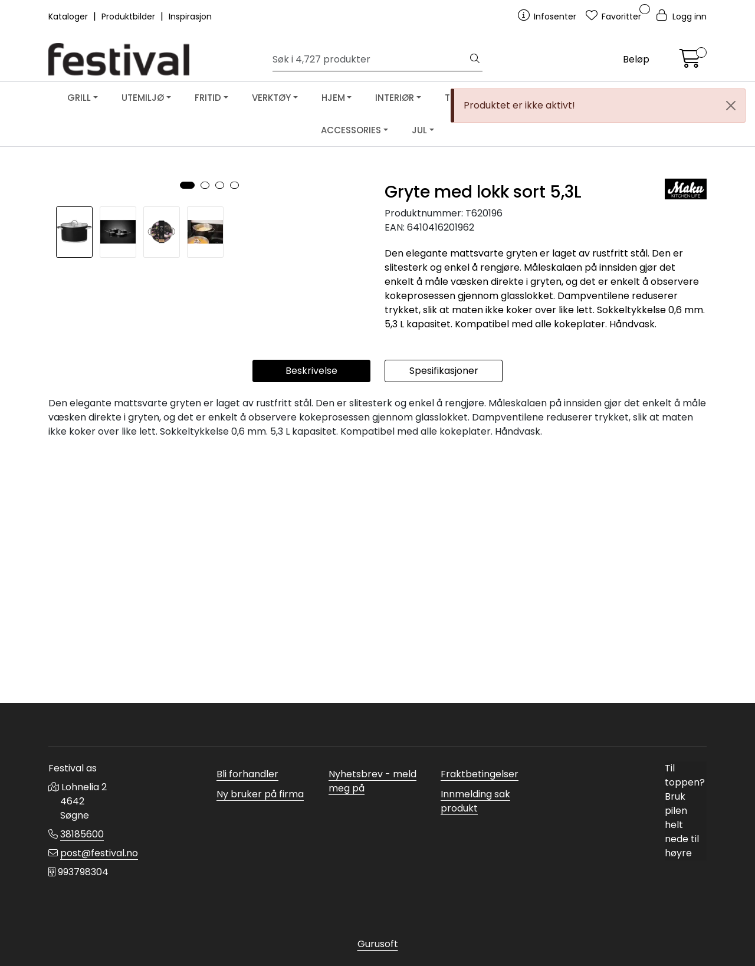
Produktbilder (129, 16)
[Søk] (370, 59)
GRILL (79, 97)
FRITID (208, 97)
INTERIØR (394, 97)
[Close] (731, 105)
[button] (187, 505)
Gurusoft (377, 944)
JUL (419, 130)
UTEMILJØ (143, 97)
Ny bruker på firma (260, 794)
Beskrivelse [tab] (311, 620)
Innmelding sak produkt (475, 801)
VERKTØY (271, 97)
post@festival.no (99, 853)
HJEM (333, 97)
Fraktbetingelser (479, 774)
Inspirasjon (190, 16)
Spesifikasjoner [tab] (443, 620)
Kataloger (69, 16)
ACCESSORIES (351, 130)
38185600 (82, 834)
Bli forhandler (247, 774)
